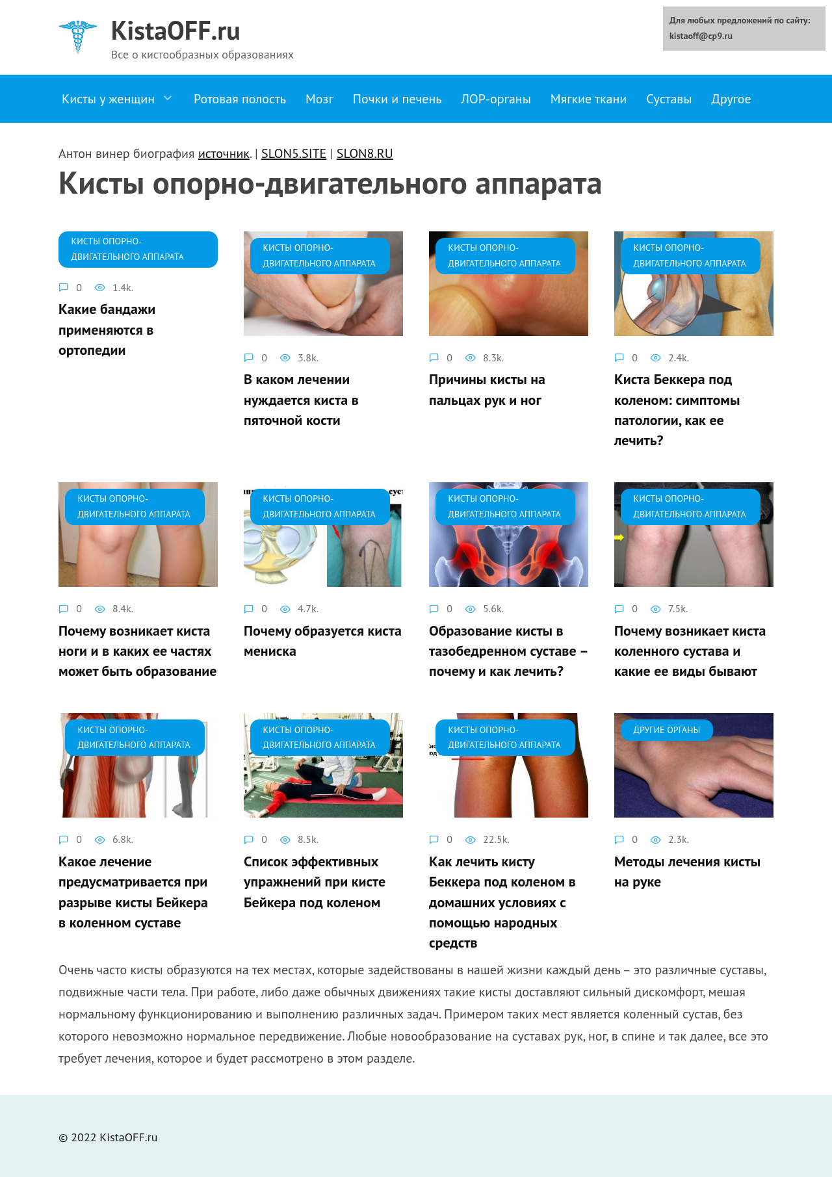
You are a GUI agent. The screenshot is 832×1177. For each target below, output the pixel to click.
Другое (731, 98)
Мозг (319, 98)
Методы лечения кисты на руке (687, 870)
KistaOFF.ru (175, 30)
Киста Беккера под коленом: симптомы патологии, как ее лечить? (677, 409)
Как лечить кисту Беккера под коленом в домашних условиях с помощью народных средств (502, 900)
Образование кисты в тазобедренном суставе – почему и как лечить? (508, 650)
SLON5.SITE (293, 153)
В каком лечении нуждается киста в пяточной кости (301, 399)
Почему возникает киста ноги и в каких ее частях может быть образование (137, 650)
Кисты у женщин (108, 98)
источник (224, 153)
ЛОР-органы (495, 98)
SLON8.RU (365, 153)
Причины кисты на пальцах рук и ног (487, 389)
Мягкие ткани (589, 98)
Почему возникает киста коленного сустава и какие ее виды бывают (690, 650)
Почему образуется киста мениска (323, 640)
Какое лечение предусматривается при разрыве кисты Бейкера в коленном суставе (133, 890)
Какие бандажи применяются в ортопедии (106, 329)
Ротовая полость (240, 98)
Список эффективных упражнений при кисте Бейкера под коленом (314, 880)
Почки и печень (397, 98)
